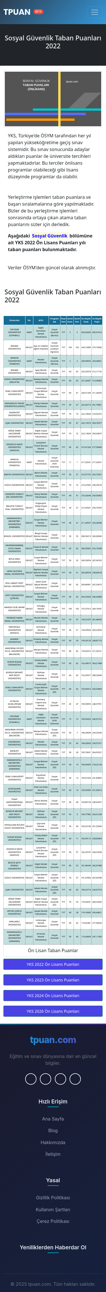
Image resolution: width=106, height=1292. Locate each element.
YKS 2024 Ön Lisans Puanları (53, 995)
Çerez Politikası (53, 1221)
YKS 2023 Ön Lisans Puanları (53, 980)
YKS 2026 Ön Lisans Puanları (53, 1011)
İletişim (53, 1154)
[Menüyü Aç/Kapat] (95, 12)
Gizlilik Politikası (53, 1197)
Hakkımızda (53, 1142)
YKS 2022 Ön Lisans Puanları (53, 964)
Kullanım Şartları (53, 1209)
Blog (53, 1130)
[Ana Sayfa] (23, 12)
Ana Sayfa (53, 1119)
